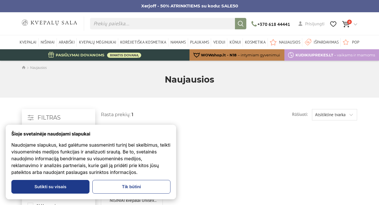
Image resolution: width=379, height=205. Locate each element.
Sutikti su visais (50, 186)
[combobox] (334, 114)
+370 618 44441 (271, 24)
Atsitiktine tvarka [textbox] (330, 114)
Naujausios (38, 67)
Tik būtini (131, 186)
